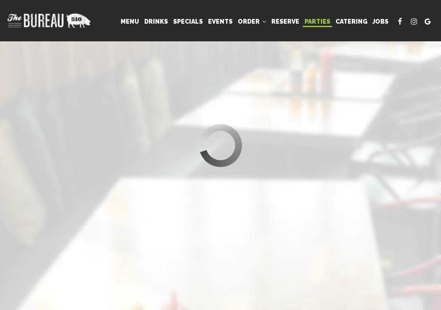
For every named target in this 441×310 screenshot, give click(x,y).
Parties (317, 21)
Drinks (156, 21)
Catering (351, 21)
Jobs (380, 21)
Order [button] (252, 21)
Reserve (285, 21)
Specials (188, 21)
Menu (130, 21)
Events (220, 21)
